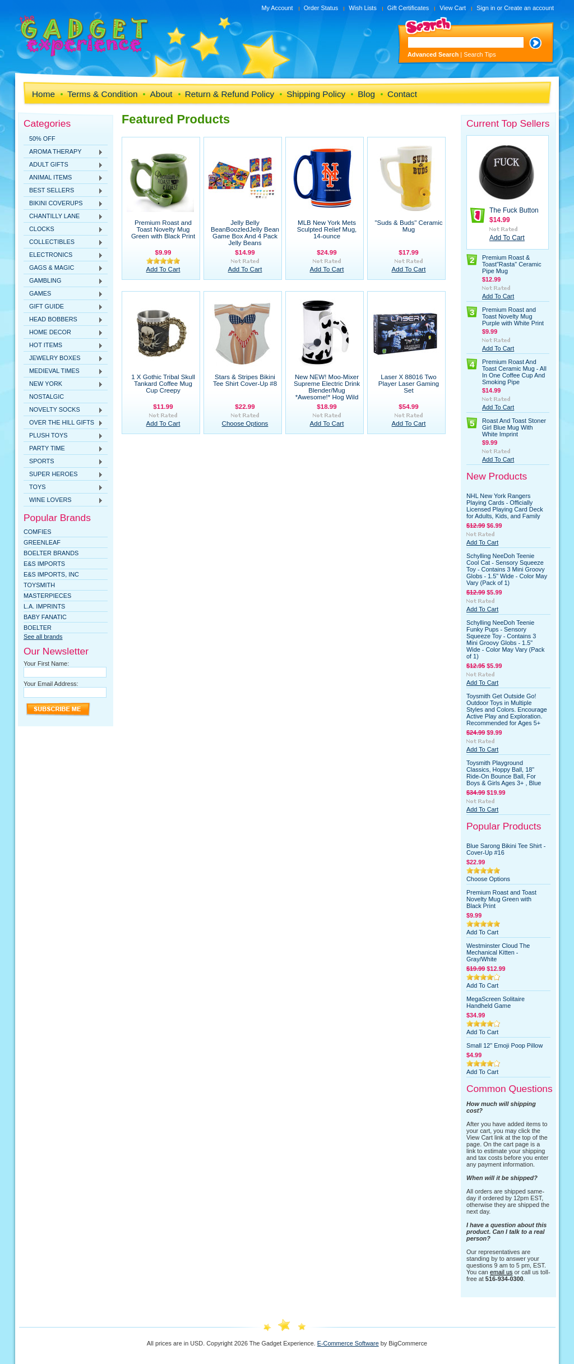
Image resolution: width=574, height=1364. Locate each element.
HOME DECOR (63, 333)
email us (501, 1272)
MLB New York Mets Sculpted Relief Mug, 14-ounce (327, 229)
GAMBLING (63, 281)
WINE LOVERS (63, 500)
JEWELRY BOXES (63, 358)
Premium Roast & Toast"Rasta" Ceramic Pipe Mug (511, 264)
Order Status (321, 7)
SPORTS (63, 462)
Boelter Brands (51, 553)
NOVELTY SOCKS (63, 410)
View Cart (452, 7)
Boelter (38, 627)
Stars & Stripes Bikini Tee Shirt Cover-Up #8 (245, 380)
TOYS (63, 487)
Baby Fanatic (45, 617)
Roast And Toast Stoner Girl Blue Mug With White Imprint (514, 427)
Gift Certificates (408, 7)
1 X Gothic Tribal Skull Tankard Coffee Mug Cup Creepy (163, 384)
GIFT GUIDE (63, 307)
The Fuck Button (514, 210)
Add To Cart (163, 269)
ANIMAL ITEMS (63, 178)
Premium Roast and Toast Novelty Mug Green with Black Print (163, 229)
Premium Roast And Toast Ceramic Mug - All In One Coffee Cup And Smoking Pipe (514, 371)
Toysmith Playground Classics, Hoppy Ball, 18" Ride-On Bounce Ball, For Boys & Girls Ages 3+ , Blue (503, 772)
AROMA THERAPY (63, 152)
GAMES (63, 294)
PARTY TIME (63, 449)
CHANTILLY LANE (63, 216)
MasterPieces (47, 595)
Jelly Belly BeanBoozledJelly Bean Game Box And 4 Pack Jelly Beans (245, 232)
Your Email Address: (51, 683)
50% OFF (42, 138)
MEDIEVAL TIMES (63, 371)
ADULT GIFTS (63, 165)
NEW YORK (63, 384)
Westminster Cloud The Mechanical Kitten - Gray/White (498, 952)
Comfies (38, 531)
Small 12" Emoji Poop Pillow (504, 1045)
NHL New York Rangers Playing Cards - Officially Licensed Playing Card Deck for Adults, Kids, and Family (504, 505)
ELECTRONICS (63, 255)
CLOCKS (63, 229)
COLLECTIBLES (63, 242)
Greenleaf (42, 542)
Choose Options (245, 423)
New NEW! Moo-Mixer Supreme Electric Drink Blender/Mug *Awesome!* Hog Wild (327, 387)
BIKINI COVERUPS (63, 204)
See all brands (43, 636)
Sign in (485, 7)
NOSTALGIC (46, 396)
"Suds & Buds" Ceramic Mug (408, 226)
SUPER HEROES (63, 474)
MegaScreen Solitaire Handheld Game (495, 1002)
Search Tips (480, 54)
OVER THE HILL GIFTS (63, 423)
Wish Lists (363, 7)
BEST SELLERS (63, 191)
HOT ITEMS (63, 345)
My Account (277, 7)
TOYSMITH (39, 585)
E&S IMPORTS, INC (51, 574)
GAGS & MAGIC (63, 268)
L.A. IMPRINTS (44, 606)
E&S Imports (44, 563)
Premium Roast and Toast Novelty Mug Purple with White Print (513, 316)
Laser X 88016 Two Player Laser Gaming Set (408, 384)
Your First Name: (46, 663)
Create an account (529, 7)
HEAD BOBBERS (63, 320)
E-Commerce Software (348, 1343)
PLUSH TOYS (63, 436)
